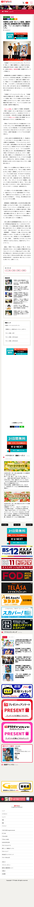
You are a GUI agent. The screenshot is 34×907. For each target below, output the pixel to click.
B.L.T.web (4, 846)
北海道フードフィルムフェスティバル (14, 329)
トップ (4, 818)
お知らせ (4, 882)
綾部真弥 (16, 70)
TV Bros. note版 (6, 854)
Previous (2, 806)
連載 (3, 833)
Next (31, 806)
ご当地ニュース (7, 17)
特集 (3, 830)
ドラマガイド (5, 822)
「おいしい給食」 (8, 110)
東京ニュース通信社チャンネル (10, 866)
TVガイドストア (6, 870)
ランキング (5, 837)
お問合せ (4, 894)
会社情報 (4, 898)
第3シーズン (12, 118)
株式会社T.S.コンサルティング (9, 873)
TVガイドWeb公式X (7, 877)
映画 (15, 17)
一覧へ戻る (17, 531)
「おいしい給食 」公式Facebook (13, 346)
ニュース (4, 826)
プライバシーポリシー (8, 886)
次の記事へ (29, 531)
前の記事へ (5, 531)
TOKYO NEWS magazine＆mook (10, 843)
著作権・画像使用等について (9, 890)
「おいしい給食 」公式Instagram (13, 342)
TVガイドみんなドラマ (8, 862)
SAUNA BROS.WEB (7, 858)
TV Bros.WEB (5, 850)
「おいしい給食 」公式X (11, 338)
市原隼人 (10, 70)
